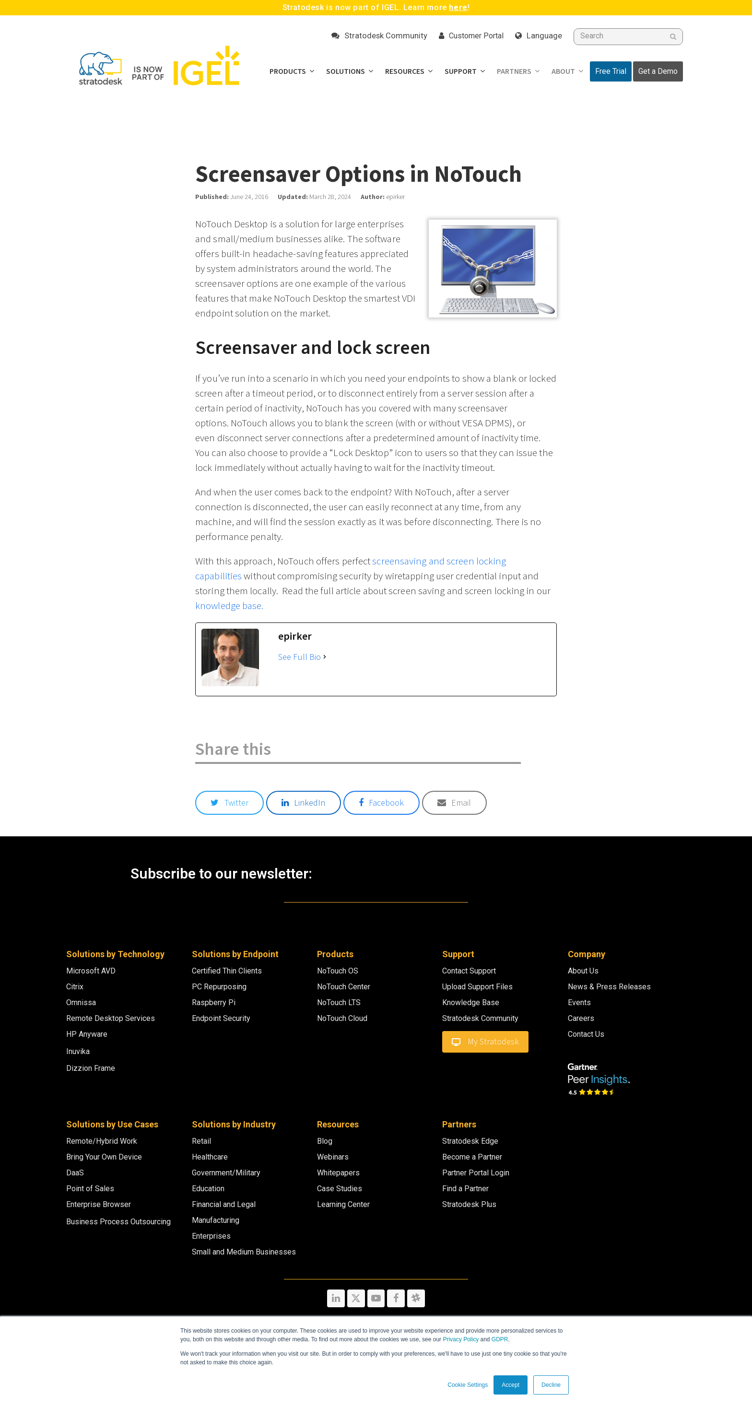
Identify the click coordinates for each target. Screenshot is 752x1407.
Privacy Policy (461, 1339)
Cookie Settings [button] (467, 1385)
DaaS (75, 1172)
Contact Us (586, 1034)
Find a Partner (465, 1188)
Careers (581, 1018)
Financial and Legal (224, 1204)
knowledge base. (229, 605)
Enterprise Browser (98, 1204)
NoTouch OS (337, 970)
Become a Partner (472, 1156)
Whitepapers (338, 1172)
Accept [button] (510, 1385)
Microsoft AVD (91, 970)
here (458, 7)
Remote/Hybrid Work (101, 1141)
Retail (201, 1141)
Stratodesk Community (480, 1018)
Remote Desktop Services (110, 1018)
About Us (583, 970)
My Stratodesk (485, 1042)
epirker (395, 197)
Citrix (74, 986)
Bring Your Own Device (104, 1156)
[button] (229, 803)
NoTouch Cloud (342, 1018)
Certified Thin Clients (227, 970)
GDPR (500, 1339)
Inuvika (78, 1051)
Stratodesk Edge (470, 1141)
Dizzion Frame (90, 1068)
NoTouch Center (343, 986)
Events (579, 1002)
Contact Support (469, 970)
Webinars (333, 1156)
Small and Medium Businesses (244, 1251)
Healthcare (210, 1156)
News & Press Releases (609, 986)
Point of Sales (90, 1188)
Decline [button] (551, 1385)
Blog (324, 1141)
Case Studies (339, 1188)
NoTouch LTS (339, 1002)
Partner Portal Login (475, 1172)
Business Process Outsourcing (118, 1221)
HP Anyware (86, 1034)
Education (208, 1188)
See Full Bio (299, 656)
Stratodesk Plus (469, 1204)
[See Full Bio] (325, 656)
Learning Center (343, 1204)
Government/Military (226, 1172)
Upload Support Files (477, 986)
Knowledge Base (470, 1002)
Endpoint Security (221, 1018)
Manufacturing (215, 1220)
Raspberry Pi (213, 1002)
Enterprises (211, 1236)
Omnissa (81, 1002)
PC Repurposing (219, 986)
